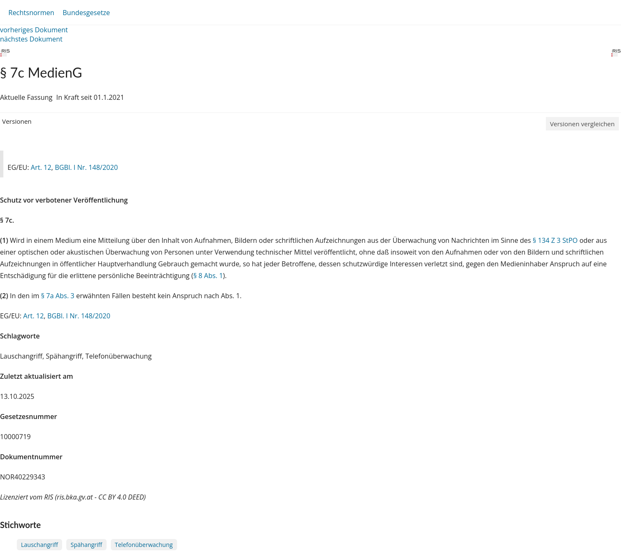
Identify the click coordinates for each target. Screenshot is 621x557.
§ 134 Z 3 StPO (555, 240)
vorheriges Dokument (34, 29)
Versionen (16, 121)
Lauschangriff (39, 545)
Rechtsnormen (31, 12)
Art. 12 (41, 167)
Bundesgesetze (86, 12)
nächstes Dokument (31, 39)
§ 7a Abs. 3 (58, 295)
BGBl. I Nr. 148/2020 (86, 167)
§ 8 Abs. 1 (208, 275)
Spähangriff (86, 545)
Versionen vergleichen (582, 124)
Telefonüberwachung (144, 545)
